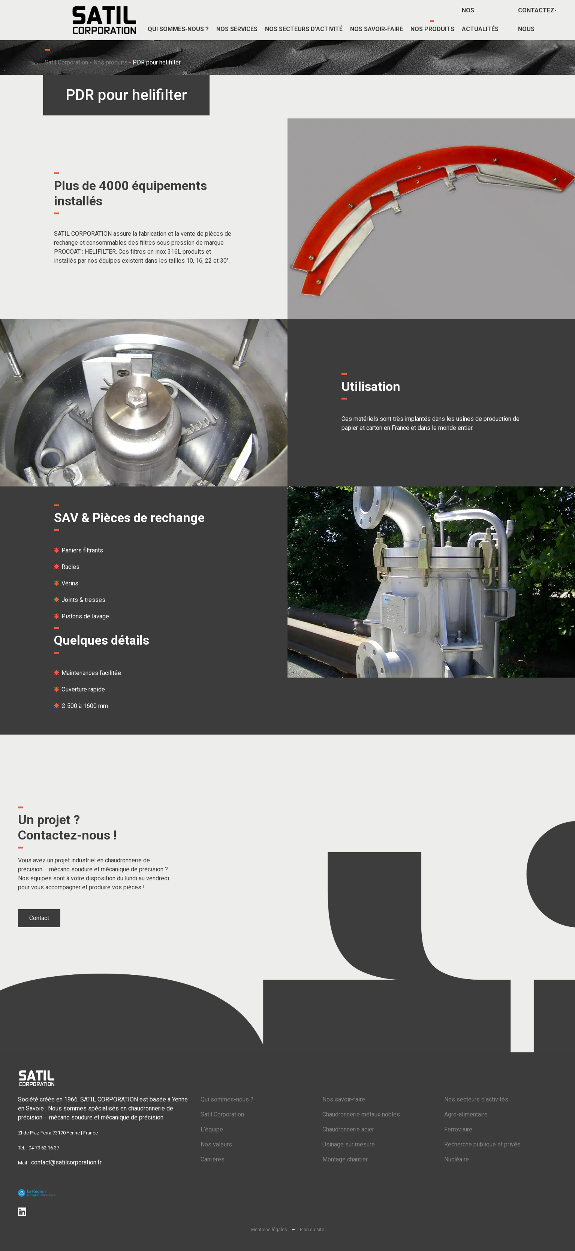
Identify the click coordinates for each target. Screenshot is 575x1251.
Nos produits (110, 62)
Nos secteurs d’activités (476, 1099)
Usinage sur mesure (348, 1144)
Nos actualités (480, 20)
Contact (39, 918)
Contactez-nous (537, 20)
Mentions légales (269, 1229)
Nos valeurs (216, 1144)
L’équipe (212, 1129)
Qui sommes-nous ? (227, 1099)
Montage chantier (345, 1159)
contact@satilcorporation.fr (66, 1162)
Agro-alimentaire (466, 1114)
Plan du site (312, 1229)
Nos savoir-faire (343, 1099)
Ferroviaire (458, 1129)
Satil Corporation (66, 62)
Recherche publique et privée (482, 1144)
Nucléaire (456, 1159)
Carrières (213, 1159)
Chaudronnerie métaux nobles (361, 1114)
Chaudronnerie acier (348, 1129)
